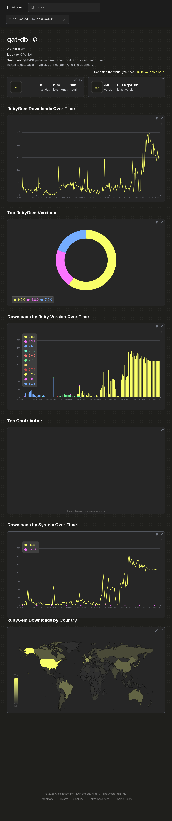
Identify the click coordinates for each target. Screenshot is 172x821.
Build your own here (150, 72)
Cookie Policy (123, 798)
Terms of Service (99, 798)
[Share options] (75, 80)
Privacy (63, 798)
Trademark (46, 798)
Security (78, 798)
